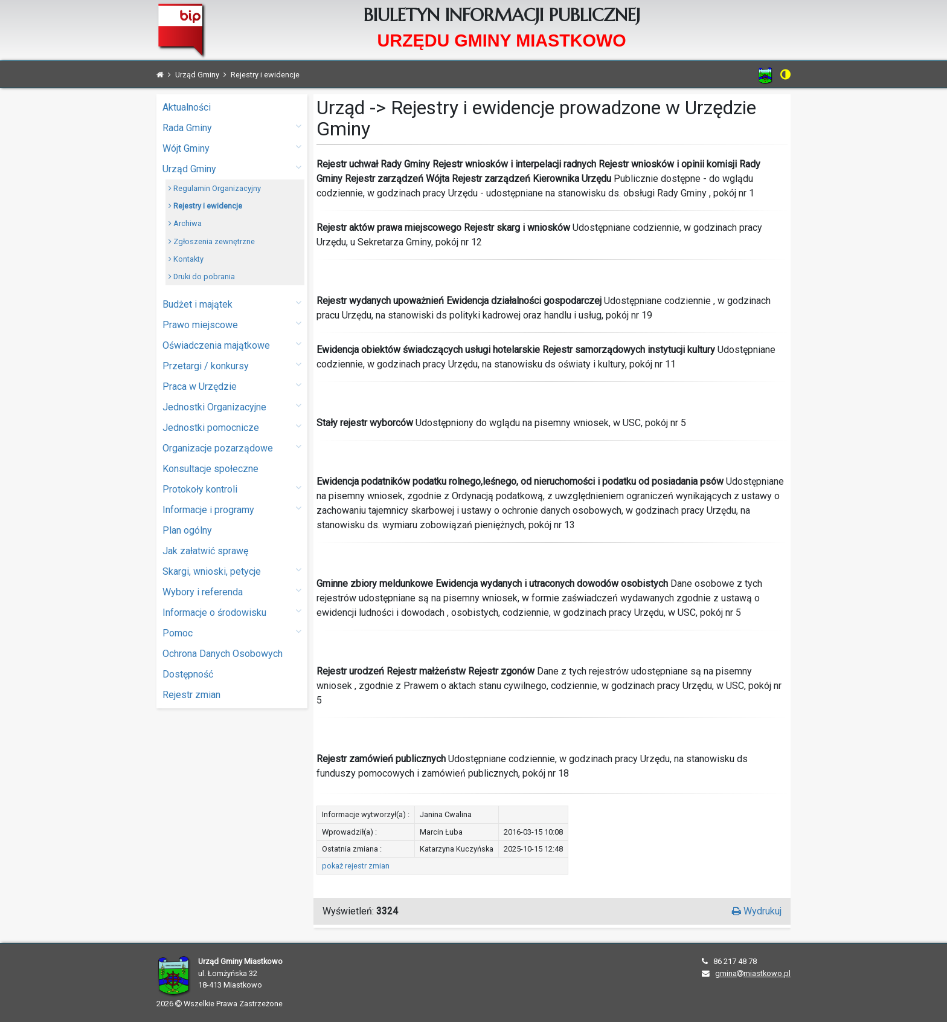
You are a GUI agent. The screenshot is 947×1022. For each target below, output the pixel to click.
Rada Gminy (231, 127)
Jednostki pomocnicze (231, 427)
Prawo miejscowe (231, 324)
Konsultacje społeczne (210, 468)
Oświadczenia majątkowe (231, 344)
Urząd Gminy (231, 168)
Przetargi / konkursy (231, 365)
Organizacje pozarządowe (231, 447)
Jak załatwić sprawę (205, 551)
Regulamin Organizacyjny (215, 188)
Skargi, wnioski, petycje (231, 570)
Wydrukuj (757, 911)
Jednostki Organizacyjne (231, 406)
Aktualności (186, 107)
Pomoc (231, 632)
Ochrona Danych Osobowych (222, 653)
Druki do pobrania (202, 276)
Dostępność (187, 674)
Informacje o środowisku (231, 612)
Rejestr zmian (191, 694)
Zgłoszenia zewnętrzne (212, 241)
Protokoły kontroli (231, 488)
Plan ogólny (187, 530)
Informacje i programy (231, 509)
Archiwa (185, 223)
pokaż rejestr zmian (356, 865)
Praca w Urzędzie (231, 386)
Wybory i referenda (231, 591)
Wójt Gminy (231, 147)
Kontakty (186, 259)
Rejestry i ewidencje (205, 205)
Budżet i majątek (231, 303)
